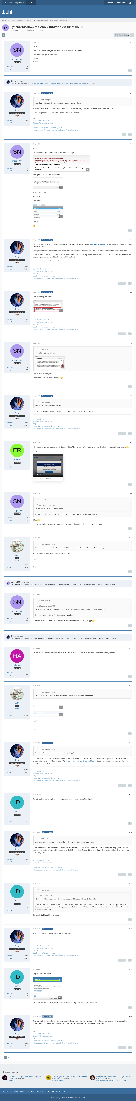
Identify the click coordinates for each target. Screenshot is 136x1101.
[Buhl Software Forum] (68, 11)
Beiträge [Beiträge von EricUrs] (9, 467)
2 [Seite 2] (6, 35)
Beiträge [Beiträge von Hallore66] (9, 675)
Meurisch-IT (55, 1078)
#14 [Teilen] (130, 743)
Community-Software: (68, 1098)
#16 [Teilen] (130, 832)
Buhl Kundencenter (40, 121)
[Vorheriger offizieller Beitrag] (120, 283)
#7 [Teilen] (131, 396)
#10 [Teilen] (130, 538)
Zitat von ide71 (43, 838)
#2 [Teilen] (131, 93)
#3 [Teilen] (131, 144)
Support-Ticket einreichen (42, 123)
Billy (12, 81)
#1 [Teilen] (131, 42)
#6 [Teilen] (131, 343)
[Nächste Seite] (10, 35)
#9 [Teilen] (131, 493)
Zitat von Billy (43, 349)
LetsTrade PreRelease (41, 128)
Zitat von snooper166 (46, 99)
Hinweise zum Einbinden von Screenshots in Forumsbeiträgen (55, 130)
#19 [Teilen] (130, 969)
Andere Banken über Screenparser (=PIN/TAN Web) (67, 83)
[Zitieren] (130, 70)
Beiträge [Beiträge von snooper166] (9, 69)
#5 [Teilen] (131, 292)
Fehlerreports (39, 83)
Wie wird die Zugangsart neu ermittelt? (47, 261)
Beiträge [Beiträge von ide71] (9, 821)
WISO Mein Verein (57, 1080)
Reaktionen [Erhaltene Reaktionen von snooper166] (10, 66)
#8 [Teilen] (131, 442)
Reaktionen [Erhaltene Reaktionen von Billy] (10, 120)
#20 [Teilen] (130, 1016)
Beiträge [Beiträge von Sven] (9, 567)
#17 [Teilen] (130, 884)
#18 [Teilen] (130, 929)
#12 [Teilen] (130, 648)
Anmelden (109, 3)
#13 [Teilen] (130, 686)
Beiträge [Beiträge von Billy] (9, 122)
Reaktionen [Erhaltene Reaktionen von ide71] (10, 819)
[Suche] (130, 2)
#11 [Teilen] (130, 594)
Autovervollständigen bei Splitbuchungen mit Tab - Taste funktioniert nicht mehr (37, 1076)
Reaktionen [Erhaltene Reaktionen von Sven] (10, 565)
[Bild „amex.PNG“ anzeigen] (48, 467)
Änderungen (55, 128)
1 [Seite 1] (3, 35)
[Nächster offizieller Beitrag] (124, 134)
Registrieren (120, 3)
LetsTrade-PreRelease (97, 244)
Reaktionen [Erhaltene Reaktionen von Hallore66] (10, 672)
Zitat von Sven (43, 601)
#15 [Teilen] (130, 794)
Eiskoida (10, 1078)
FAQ (34, 125)
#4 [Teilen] (131, 240)
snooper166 (17, 30)
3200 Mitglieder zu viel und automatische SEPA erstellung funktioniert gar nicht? (81, 1076)
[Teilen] (132, 35)
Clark (97, 1078)
